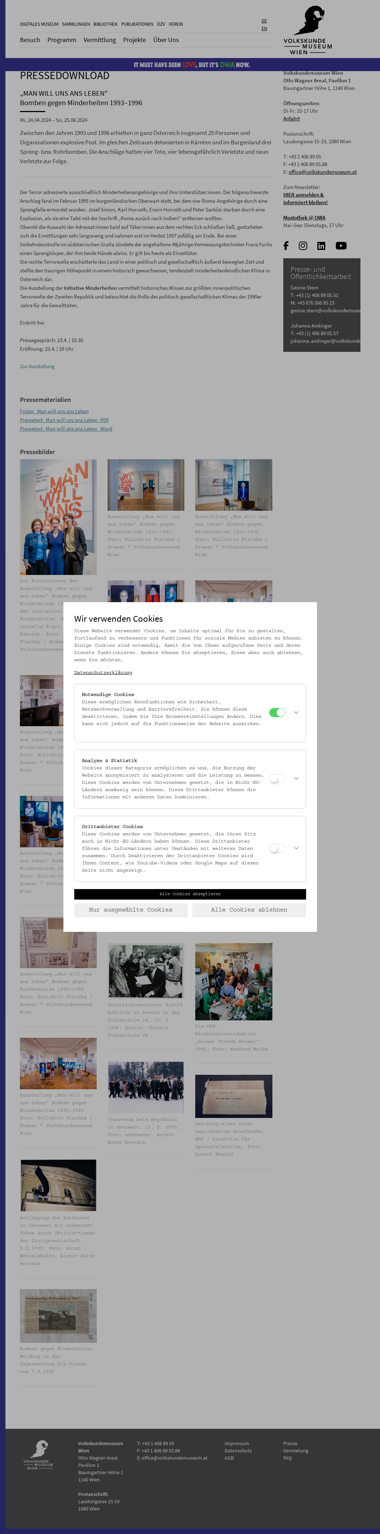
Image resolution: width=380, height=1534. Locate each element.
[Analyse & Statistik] (277, 778)
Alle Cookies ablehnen (249, 910)
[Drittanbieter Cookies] (277, 848)
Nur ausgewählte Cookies (130, 910)
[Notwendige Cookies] (277, 712)
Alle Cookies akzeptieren (190, 894)
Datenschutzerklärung (103, 673)
